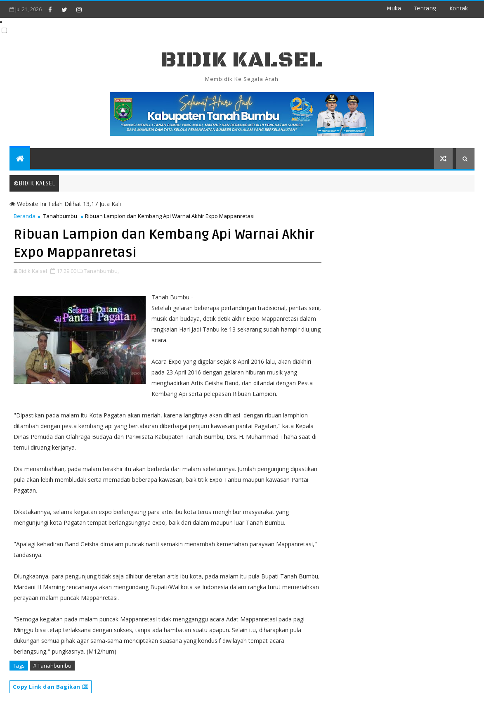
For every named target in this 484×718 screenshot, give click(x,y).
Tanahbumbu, (101, 271)
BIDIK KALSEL (242, 60)
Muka (394, 8)
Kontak (458, 8)
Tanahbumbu (60, 216)
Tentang (425, 8)
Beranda (24, 216)
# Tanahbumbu (52, 665)
